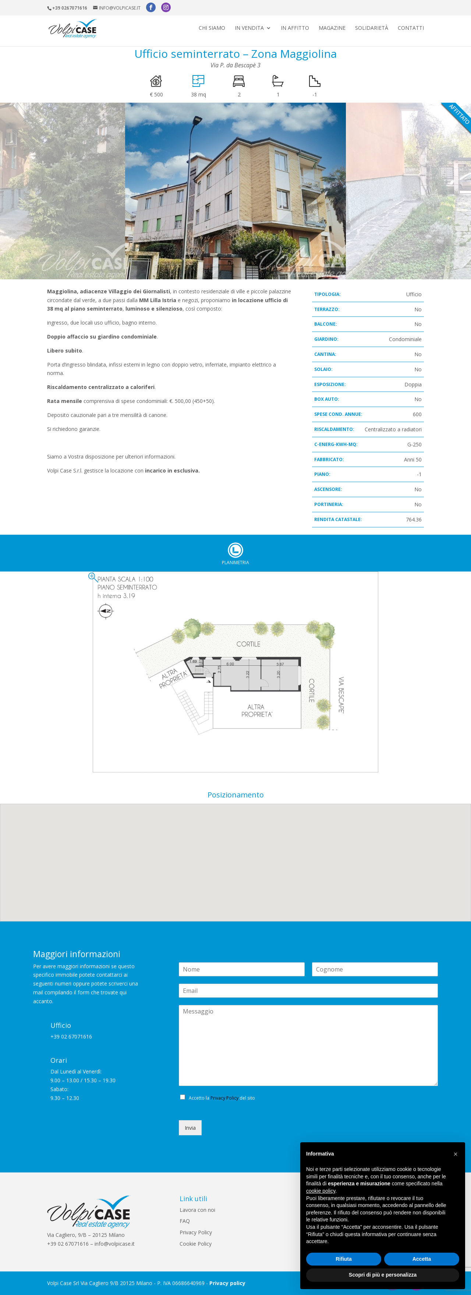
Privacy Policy (224, 1098)
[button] (455, 1154)
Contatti (411, 30)
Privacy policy (227, 1283)
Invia (190, 1127)
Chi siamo (212, 30)
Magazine (332, 30)
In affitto (295, 30)
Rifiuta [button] (344, 1259)
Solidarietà (371, 30)
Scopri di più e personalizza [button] (383, 1275)
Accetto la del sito (222, 1098)
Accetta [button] (421, 1259)
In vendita (249, 30)
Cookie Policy (196, 1243)
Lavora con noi (197, 1209)
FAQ (185, 1220)
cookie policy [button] (320, 1191)
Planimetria (235, 550)
